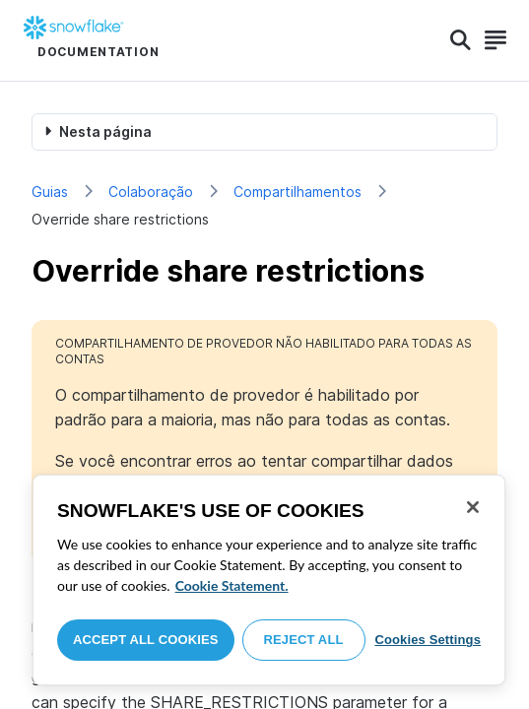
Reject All (304, 639)
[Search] (460, 40)
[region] (269, 580)
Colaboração (150, 191)
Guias (50, 191)
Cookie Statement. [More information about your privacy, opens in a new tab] (232, 585)
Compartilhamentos (297, 191)
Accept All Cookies (146, 639)
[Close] (473, 507)
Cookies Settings (427, 639)
